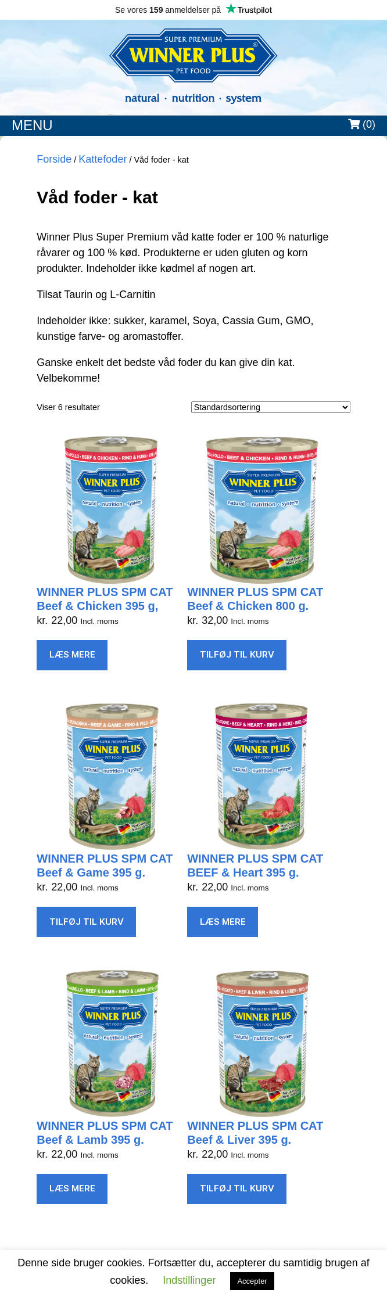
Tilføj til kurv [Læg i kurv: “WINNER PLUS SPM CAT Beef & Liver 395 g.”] (237, 1188)
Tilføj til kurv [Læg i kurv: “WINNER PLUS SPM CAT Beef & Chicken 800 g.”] (237, 654)
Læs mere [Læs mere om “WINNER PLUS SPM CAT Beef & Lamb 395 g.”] (72, 1188)
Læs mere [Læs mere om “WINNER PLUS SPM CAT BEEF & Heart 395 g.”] (223, 921)
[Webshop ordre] (270, 407)
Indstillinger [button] (189, 1280)
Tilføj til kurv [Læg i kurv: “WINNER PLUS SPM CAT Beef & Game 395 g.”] (86, 921)
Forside (54, 159)
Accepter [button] (252, 1281)
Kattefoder (102, 159)
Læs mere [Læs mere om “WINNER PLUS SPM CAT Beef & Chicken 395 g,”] (72, 654)
